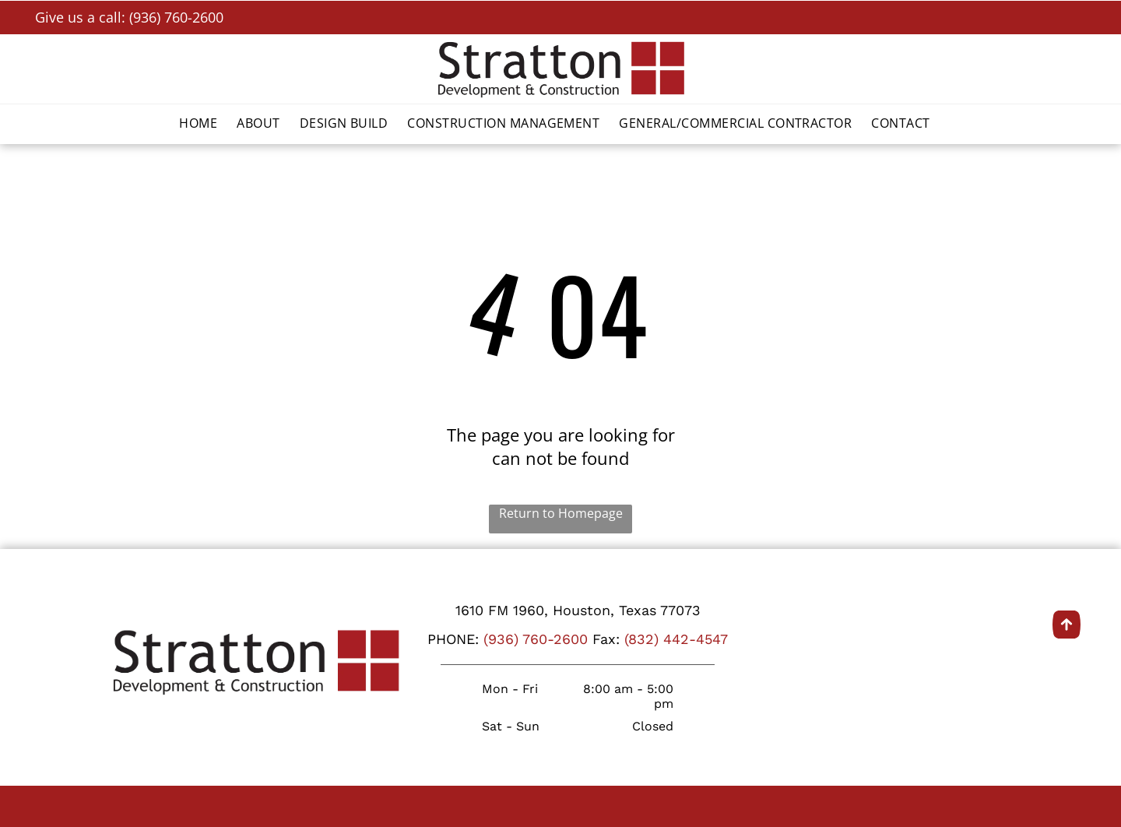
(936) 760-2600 (535, 639)
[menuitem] (204, 123)
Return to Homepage (561, 513)
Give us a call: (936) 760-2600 (129, 17)
